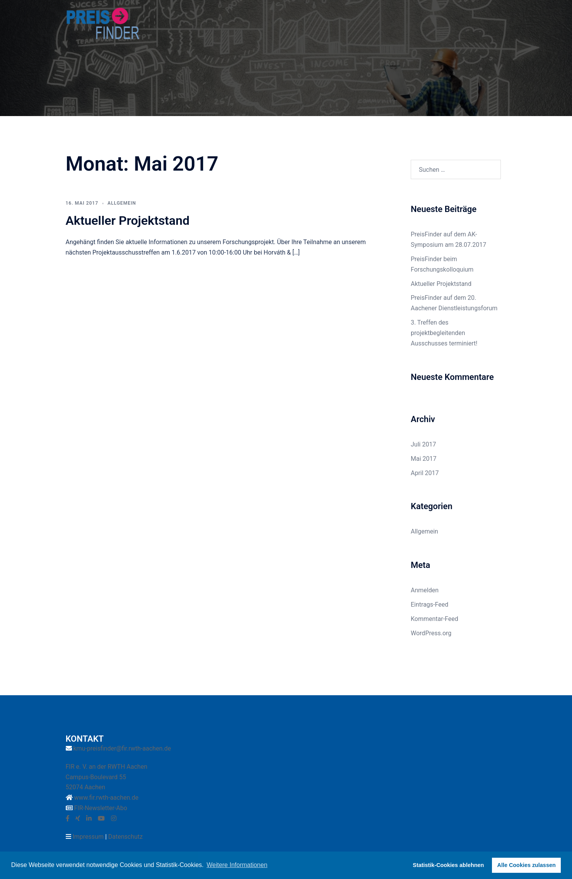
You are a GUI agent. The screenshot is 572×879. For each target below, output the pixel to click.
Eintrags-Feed (429, 604)
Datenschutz (125, 836)
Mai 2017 (424, 458)
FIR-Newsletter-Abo (100, 808)
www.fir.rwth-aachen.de (106, 797)
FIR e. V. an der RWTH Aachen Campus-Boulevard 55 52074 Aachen (106, 777)
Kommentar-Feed (434, 618)
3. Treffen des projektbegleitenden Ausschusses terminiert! (444, 333)
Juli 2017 (423, 444)
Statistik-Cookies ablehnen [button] (448, 865)
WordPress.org (431, 633)
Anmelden (425, 590)
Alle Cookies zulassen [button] (526, 865)
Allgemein (122, 203)
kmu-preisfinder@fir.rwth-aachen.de (122, 748)
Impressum (88, 836)
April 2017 (425, 473)
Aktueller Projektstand (128, 220)
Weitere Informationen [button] (237, 865)
